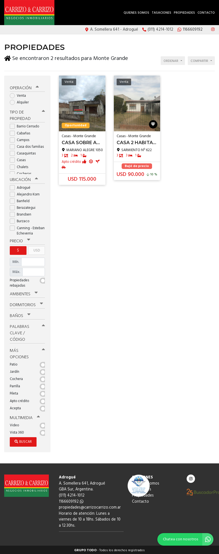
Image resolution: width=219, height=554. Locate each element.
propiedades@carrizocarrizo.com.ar (90, 506)
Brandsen (22, 213)
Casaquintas (24, 152)
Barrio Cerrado (26, 125)
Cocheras (22, 172)
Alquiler (21, 101)
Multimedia (25, 416)
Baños (20, 314)
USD (36, 249)
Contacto (206, 13)
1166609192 (71, 500)
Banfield (21, 200)
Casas (19, 159)
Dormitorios (26, 304)
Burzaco (21, 220)
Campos (21, 139)
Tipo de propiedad (27, 114)
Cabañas (22, 132)
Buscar (23, 441)
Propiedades (184, 13)
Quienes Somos (136, 13)
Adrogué (22, 186)
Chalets (21, 166)
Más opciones (27, 352)
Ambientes (24, 293)
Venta (20, 94)
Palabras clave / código (27, 332)
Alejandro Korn (26, 193)
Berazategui (24, 206)
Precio (20, 240)
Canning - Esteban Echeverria (27, 229)
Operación (24, 87)
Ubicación (24, 179)
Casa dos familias (27, 145)
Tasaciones (161, 13)
